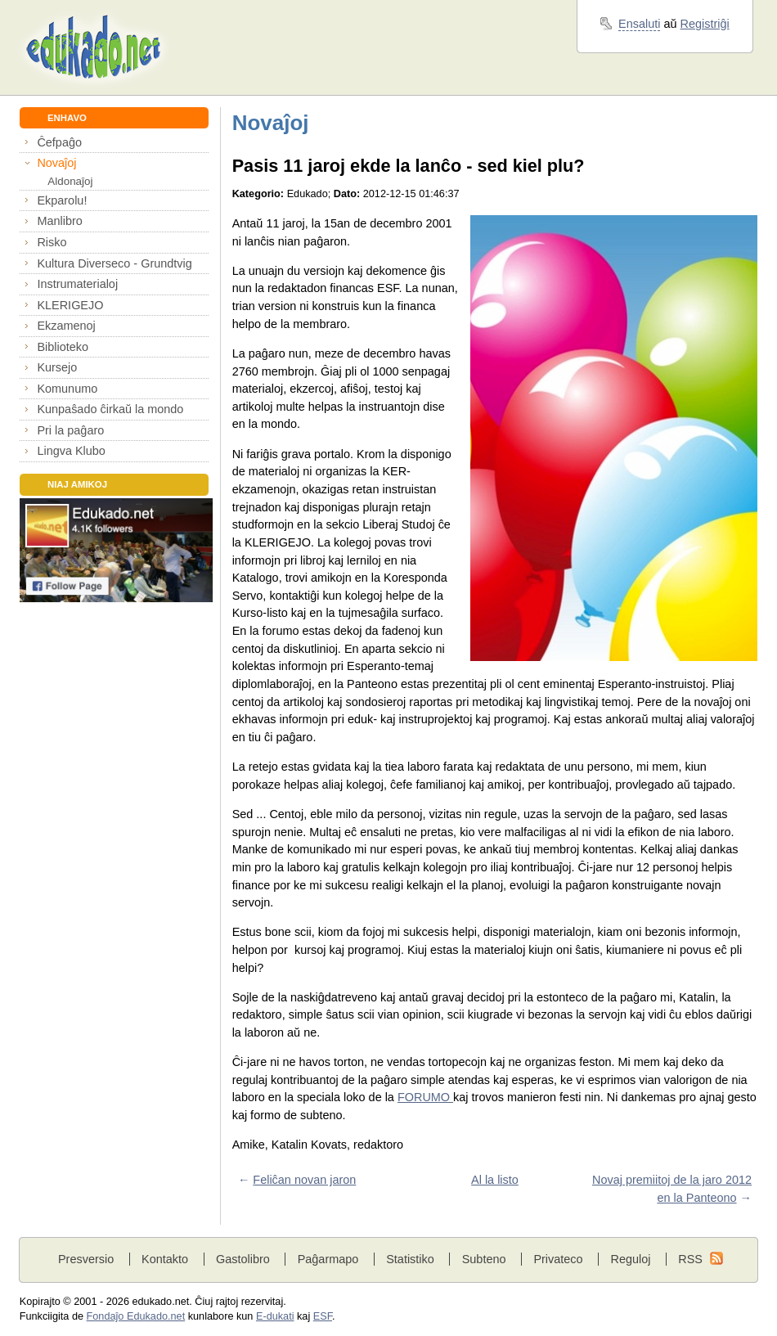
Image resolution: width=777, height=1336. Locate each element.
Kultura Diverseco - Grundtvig (114, 263)
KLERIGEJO (70, 305)
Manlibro (59, 220)
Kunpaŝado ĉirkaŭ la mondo (110, 409)
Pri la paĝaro (70, 430)
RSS (690, 1259)
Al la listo (495, 1179)
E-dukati (275, 1316)
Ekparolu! (62, 200)
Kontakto (164, 1259)
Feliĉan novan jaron (304, 1179)
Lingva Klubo (71, 450)
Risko (51, 242)
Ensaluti (639, 23)
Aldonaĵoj (69, 181)
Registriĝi (705, 23)
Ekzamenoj (66, 325)
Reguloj (630, 1259)
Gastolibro (243, 1259)
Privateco (557, 1259)
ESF (322, 1316)
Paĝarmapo (328, 1259)
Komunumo (67, 388)
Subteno (484, 1259)
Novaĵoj (56, 162)
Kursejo (57, 367)
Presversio (86, 1259)
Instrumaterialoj (77, 283)
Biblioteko (62, 346)
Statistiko (410, 1259)
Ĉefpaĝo (59, 142)
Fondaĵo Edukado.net (136, 1316)
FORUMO (425, 1097)
